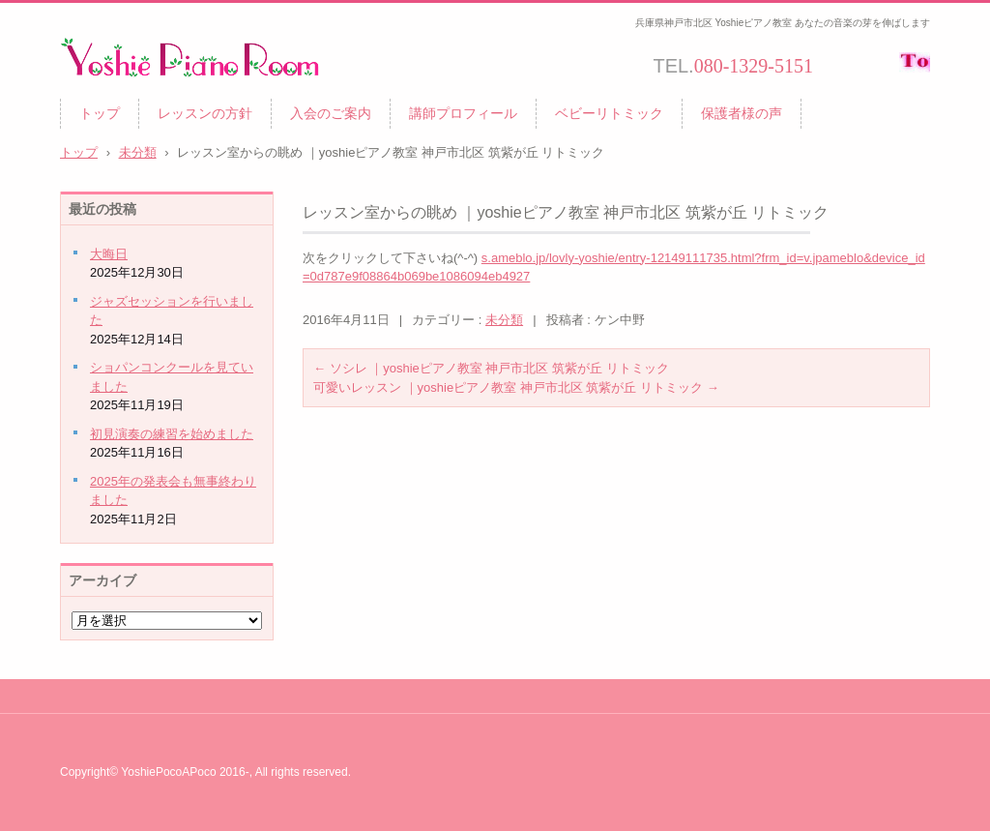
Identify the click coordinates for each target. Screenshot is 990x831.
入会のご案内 (330, 113)
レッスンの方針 (205, 113)
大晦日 (109, 254)
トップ (99, 113)
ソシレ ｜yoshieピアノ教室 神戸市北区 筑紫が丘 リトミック (491, 368)
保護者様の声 (741, 113)
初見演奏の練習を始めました (171, 434)
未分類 (504, 319)
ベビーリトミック (609, 113)
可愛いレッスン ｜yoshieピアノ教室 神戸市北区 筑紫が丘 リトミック (516, 387)
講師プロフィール (463, 113)
